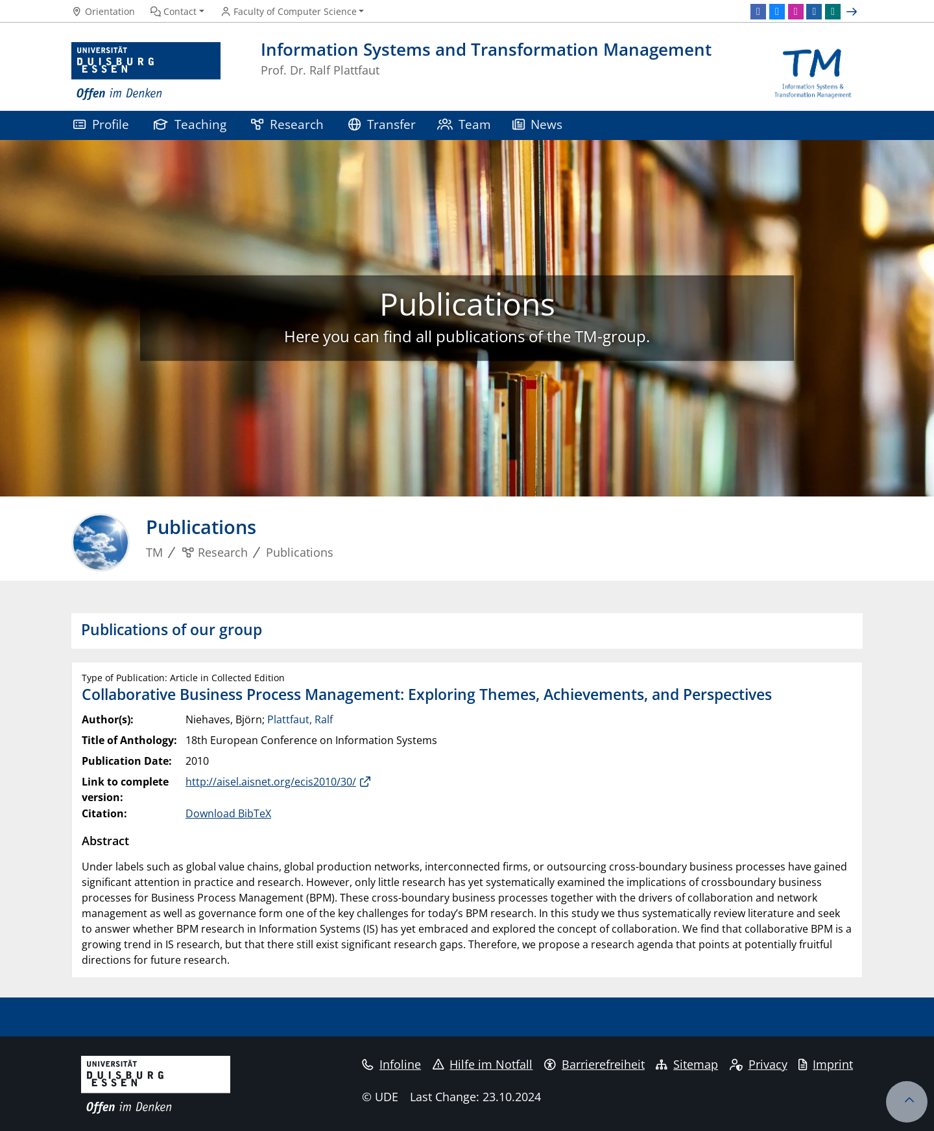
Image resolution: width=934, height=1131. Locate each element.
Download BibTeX (228, 813)
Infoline (391, 1064)
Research (287, 124)
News (537, 124)
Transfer (382, 124)
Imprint (825, 1064)
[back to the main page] (813, 71)
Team (464, 124)
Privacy (758, 1064)
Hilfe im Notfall (483, 1064)
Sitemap (687, 1064)
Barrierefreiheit (594, 1064)
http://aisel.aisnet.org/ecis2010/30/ (271, 782)
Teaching (190, 124)
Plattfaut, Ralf (300, 719)
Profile (101, 124)
